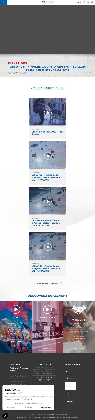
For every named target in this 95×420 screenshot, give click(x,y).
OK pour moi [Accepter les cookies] (46, 408)
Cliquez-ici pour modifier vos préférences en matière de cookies (47, 417)
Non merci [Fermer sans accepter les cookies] (11, 408)
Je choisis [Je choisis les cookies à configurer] (28, 408)
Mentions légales (59, 414)
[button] (5, 416)
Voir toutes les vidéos (46, 283)
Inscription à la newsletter (44, 379)
